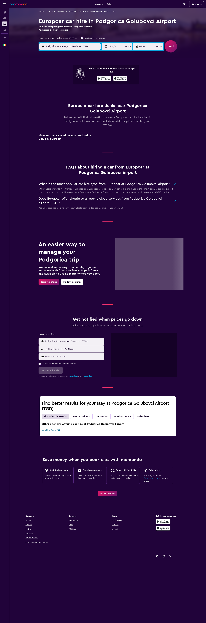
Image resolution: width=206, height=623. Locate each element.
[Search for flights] (4, 12)
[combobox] (46, 38)
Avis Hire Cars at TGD (51, 430)
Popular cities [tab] (102, 416)
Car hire (41, 11)
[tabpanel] (108, 427)
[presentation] (120, 78)
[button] (5, 4)
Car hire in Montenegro (56, 11)
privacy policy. (86, 376)
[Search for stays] (4, 18)
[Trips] (4, 37)
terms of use (73, 376)
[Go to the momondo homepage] (18, 4)
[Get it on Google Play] (104, 78)
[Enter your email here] (74, 356)
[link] (49, 282)
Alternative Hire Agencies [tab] (55, 416)
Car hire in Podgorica (76, 11)
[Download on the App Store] (120, 78)
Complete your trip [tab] (122, 416)
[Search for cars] (4, 24)
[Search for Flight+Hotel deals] (4, 29)
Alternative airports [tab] (81, 416)
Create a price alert (152, 478)
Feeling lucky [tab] (143, 416)
